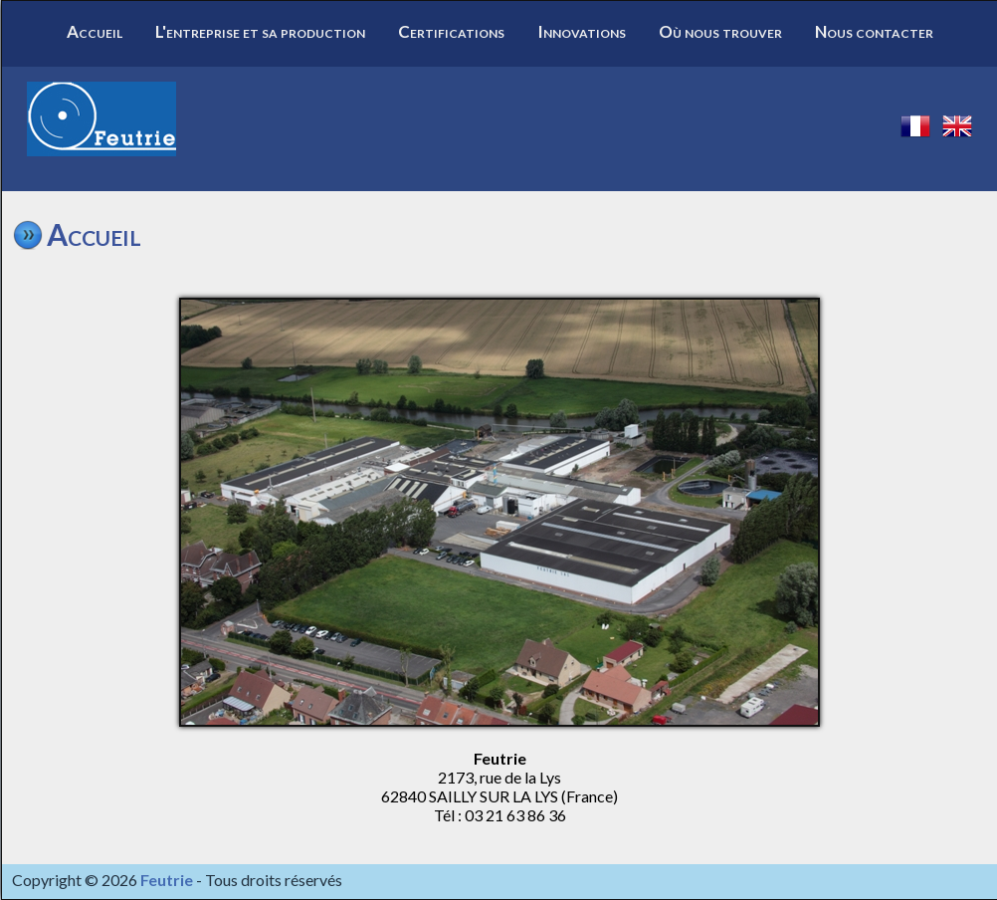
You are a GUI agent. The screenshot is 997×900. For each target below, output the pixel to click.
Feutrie (166, 879)
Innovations (581, 31)
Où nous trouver (720, 31)
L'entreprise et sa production (260, 31)
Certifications (451, 31)
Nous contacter (874, 31)
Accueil (94, 31)
